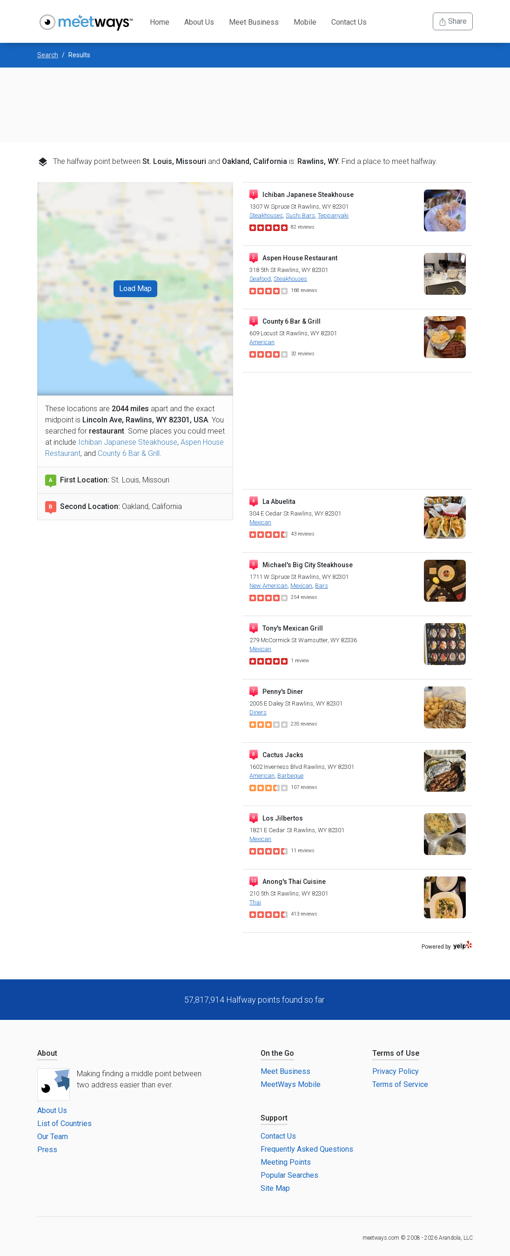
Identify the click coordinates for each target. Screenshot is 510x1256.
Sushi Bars (300, 215)
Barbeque (290, 775)
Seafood (260, 278)
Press (47, 1149)
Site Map (275, 1188)
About (47, 1053)
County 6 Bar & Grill (129, 453)
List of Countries (64, 1123)
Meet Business (254, 22)
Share (453, 21)
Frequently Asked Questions (307, 1149)
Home (159, 22)
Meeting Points (286, 1162)
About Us (199, 22)
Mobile (305, 22)
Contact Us (349, 22)
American (262, 342)
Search (47, 55)
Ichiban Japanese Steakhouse (127, 442)
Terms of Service (400, 1084)
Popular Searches (289, 1175)
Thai (255, 902)
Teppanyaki (333, 215)
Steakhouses (266, 215)
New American (268, 585)
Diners (258, 712)
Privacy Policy (395, 1071)
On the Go (277, 1053)
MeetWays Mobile (291, 1084)
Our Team (52, 1136)
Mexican (260, 522)
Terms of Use (395, 1053)
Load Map (135, 288)
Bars (321, 585)
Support (274, 1117)
